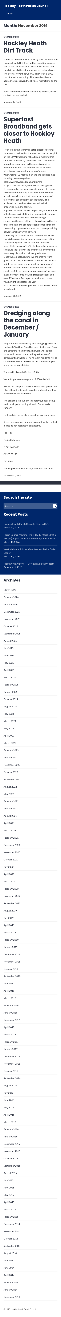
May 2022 (9, 793)
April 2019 (9, 925)
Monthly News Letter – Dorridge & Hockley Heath (29, 563)
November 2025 (12, 619)
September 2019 (12, 903)
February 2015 (11, 1216)
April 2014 (9, 1275)
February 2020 (11, 888)
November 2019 (12, 896)
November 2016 (12, 1063)
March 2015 (10, 1209)
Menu (10, 13)
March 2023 (10, 742)
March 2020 (10, 881)
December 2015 (12, 1143)
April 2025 (9, 670)
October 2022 (11, 772)
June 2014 (9, 1267)
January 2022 (10, 808)
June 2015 (9, 1187)
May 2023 (9, 728)
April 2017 (9, 1027)
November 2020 (12, 852)
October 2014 (11, 1238)
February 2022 (11, 801)
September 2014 (12, 1245)
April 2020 (9, 874)
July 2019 (8, 917)
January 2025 (10, 691)
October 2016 (11, 1070)
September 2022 (12, 779)
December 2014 (12, 1224)
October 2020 (11, 859)
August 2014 (10, 1253)
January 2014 (10, 1289)
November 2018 (12, 961)
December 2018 (12, 954)
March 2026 (10, 589)
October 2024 (11, 699)
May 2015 (9, 1194)
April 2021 (9, 823)
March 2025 (10, 677)
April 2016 (9, 1114)
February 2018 (11, 1005)
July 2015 (8, 1180)
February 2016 (11, 1129)
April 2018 (9, 990)
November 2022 (12, 764)
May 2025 (9, 662)
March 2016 (10, 1121)
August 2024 (10, 706)
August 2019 (10, 910)
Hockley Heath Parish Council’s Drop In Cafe (26, 523)
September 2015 (12, 1165)
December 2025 (12, 611)
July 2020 (8, 866)
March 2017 (10, 1034)
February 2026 (11, 597)
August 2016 (10, 1085)
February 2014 (11, 1282)
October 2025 (11, 626)
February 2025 (11, 684)
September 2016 (12, 1078)
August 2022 (10, 786)
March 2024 (10, 721)
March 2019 (10, 932)
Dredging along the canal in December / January (27, 324)
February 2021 (11, 837)
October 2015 (11, 1158)
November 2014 (12, 1231)
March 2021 (10, 830)
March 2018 (10, 998)
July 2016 (8, 1092)
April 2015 (9, 1202)
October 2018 (11, 968)
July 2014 (8, 1260)
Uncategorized (12, 37)
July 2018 (8, 983)
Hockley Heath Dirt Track (25, 47)
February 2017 (11, 1041)
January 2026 (10, 604)
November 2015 (12, 1151)
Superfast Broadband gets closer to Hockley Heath (29, 130)
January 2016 (10, 1136)
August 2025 (10, 640)
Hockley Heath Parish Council (26, 6)
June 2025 (9, 655)
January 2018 (10, 1012)
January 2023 (10, 757)
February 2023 (11, 750)
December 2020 (12, 844)
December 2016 (12, 1056)
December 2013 (12, 1296)
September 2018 (12, 976)
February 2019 (11, 939)
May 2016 (9, 1107)
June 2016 (9, 1100)
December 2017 (12, 1019)
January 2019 (10, 947)
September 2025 (12, 633)
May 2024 (9, 713)
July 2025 (8, 648)
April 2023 (9, 735)
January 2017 (10, 1049)
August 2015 (10, 1173)
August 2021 (10, 815)
